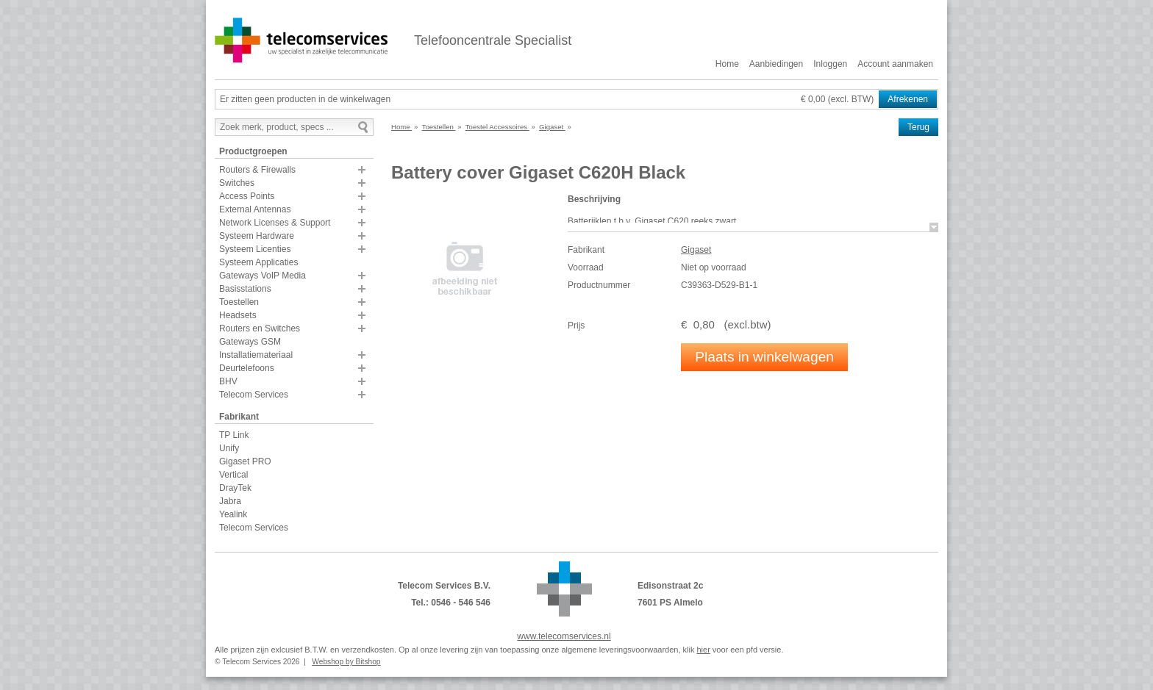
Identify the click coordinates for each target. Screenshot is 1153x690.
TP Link (234, 435)
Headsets (238, 315)
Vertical (233, 475)
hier (703, 649)
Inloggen (830, 64)
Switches (236, 183)
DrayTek (235, 488)
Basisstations (245, 289)
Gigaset (696, 250)
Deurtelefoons (246, 368)
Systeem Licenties (254, 249)
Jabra (230, 501)
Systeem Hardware (256, 236)
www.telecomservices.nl (563, 636)
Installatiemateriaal (256, 355)
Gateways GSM (250, 342)
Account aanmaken (895, 64)
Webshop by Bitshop (346, 662)
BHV (228, 381)
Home (727, 64)
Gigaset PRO (245, 461)
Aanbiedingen (776, 64)
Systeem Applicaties (258, 262)
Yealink (233, 514)
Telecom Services (253, 394)
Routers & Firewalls (257, 170)
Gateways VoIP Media (262, 275)
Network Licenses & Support (274, 223)
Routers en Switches (259, 328)
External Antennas (254, 209)
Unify (229, 448)
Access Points (246, 196)
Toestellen (239, 302)
